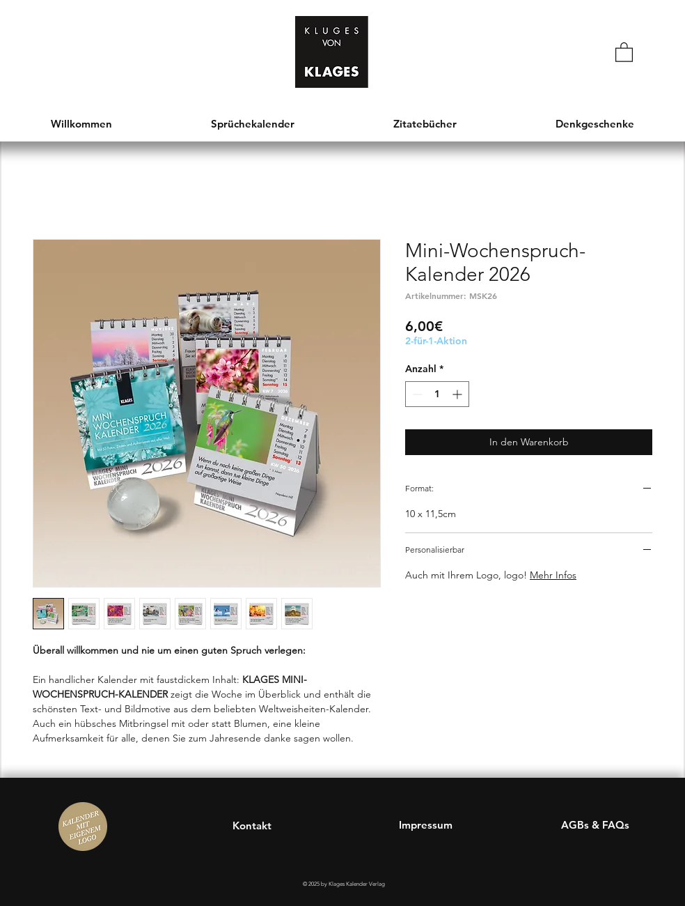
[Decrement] (416, 394)
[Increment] (458, 394)
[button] (624, 51)
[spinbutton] (437, 394)
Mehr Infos (553, 575)
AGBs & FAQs (595, 824)
